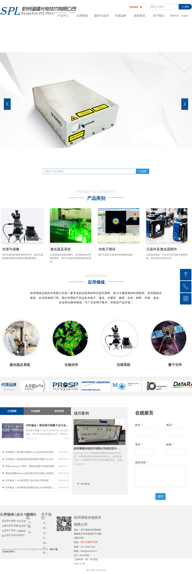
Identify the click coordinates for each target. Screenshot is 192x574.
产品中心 (63, 15)
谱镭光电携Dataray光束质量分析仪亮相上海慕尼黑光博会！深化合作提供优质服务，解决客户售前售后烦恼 (30, 473)
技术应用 (59, 411)
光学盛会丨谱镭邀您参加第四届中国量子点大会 (29, 459)
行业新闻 (35, 411)
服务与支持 (101, 15)
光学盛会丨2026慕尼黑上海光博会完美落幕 (27, 480)
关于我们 (158, 15)
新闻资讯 (139, 15)
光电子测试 (10, 530)
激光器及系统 (11, 525)
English (184, 15)
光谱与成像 (10, 520)
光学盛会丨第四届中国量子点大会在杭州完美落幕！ (47, 426)
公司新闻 (11, 411)
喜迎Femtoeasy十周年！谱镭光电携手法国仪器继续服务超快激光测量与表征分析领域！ (30, 466)
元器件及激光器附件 (14, 535)
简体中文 (174, 15)
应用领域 (82, 15)
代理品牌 (120, 15)
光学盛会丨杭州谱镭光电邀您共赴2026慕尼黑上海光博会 (30, 487)
